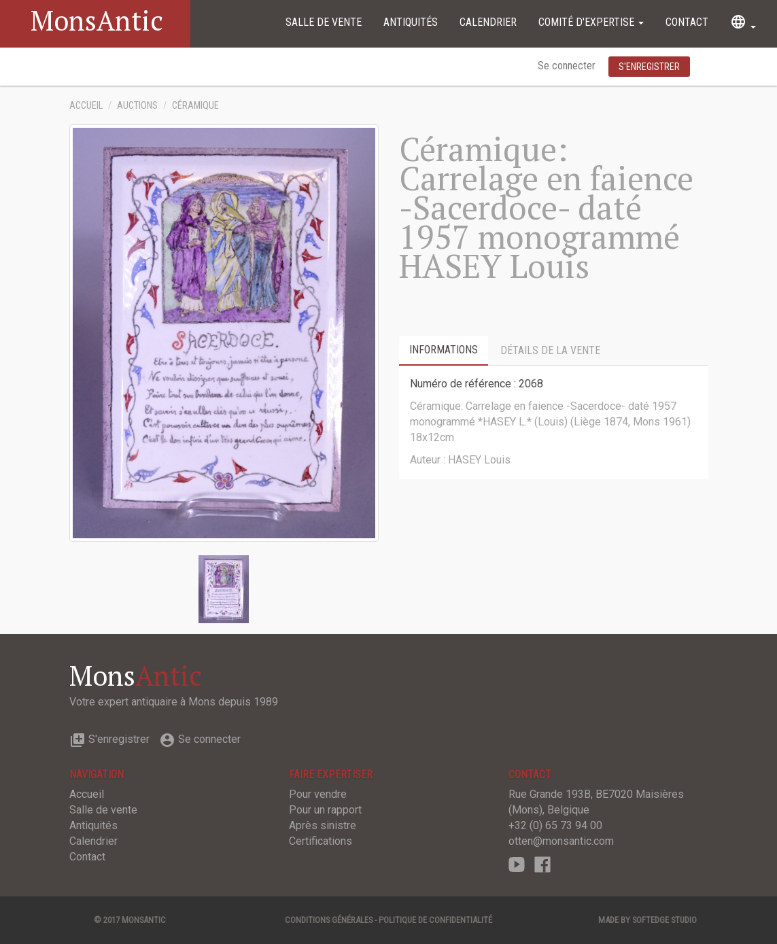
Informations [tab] (443, 349)
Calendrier (488, 22)
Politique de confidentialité (435, 920)
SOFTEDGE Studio (664, 920)
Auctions (137, 105)
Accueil (86, 105)
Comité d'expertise (591, 22)
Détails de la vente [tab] (550, 350)
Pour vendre (318, 794)
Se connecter (568, 65)
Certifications (320, 841)
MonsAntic (97, 20)
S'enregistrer (109, 739)
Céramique (195, 105)
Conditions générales (329, 920)
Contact (687, 22)
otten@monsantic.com (561, 841)
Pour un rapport (325, 809)
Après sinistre (322, 825)
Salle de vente (324, 22)
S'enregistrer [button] (649, 66)
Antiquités (410, 22)
